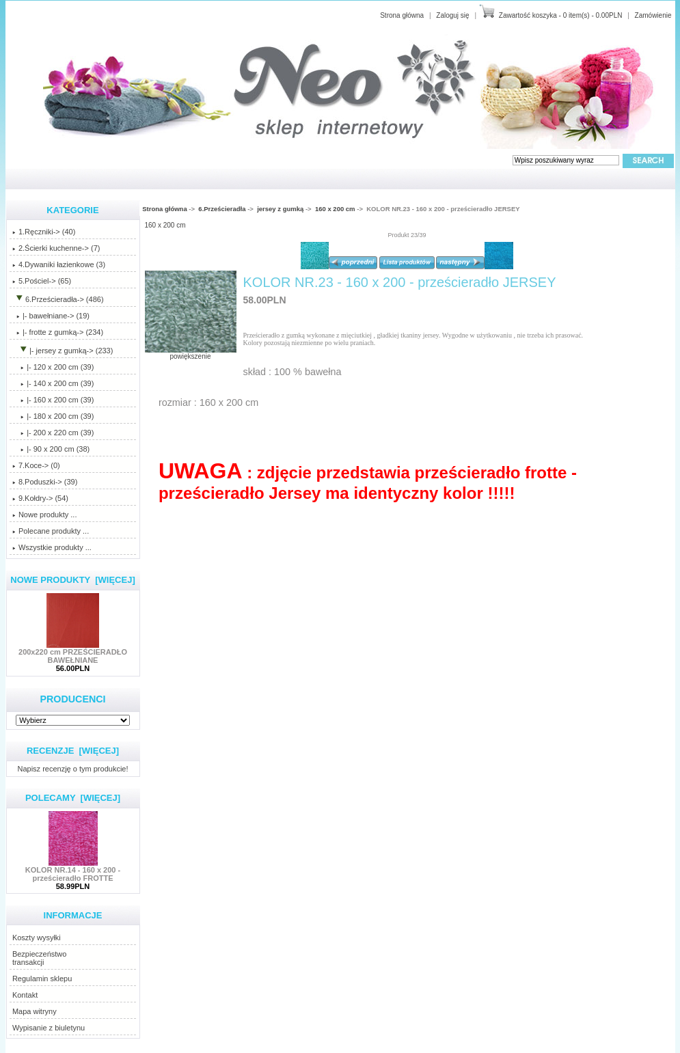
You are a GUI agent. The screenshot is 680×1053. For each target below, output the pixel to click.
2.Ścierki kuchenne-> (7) (56, 248)
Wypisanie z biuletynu (48, 1028)
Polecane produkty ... (50, 531)
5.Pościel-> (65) (41, 281)
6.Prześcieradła (221, 209)
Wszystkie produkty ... (52, 547)
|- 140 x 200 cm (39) (53, 383)
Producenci (72, 699)
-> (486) (58, 299)
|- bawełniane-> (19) (51, 316)
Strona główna (402, 15)
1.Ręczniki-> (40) (43, 232)
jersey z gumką (280, 209)
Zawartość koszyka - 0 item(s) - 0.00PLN (561, 15)
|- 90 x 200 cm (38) (51, 449)
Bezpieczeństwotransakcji (39, 958)
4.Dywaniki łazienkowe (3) (58, 264)
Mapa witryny (34, 1011)
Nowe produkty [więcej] (72, 580)
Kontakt (25, 995)
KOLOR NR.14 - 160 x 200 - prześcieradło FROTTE (72, 870)
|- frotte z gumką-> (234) (57, 332)
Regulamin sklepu (42, 978)
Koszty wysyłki (36, 937)
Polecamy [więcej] (72, 798)
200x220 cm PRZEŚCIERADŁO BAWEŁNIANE (72, 652)
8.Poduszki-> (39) (45, 482)
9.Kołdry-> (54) (40, 498)
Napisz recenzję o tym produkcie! (72, 768)
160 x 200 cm (335, 209)
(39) (53, 400)
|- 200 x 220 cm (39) (53, 432)
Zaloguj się (452, 15)
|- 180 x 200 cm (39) (53, 416)
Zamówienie (653, 15)
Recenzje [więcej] (73, 751)
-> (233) (62, 350)
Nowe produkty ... (44, 514)
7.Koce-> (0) (36, 465)
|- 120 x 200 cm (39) (53, 367)
